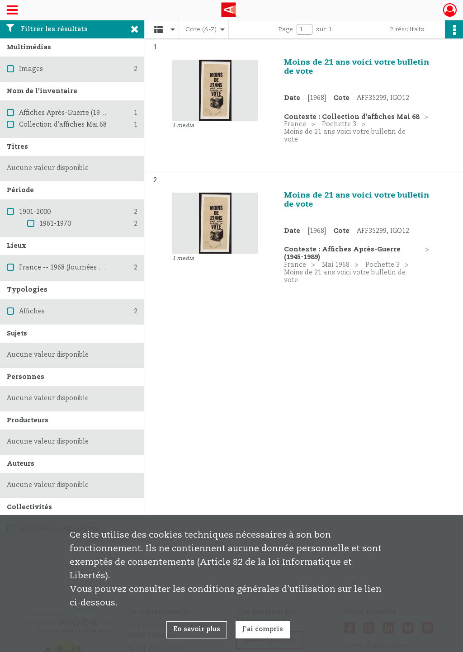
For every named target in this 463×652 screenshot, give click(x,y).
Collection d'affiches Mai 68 (63, 125)
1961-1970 (55, 224)
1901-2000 (35, 212)
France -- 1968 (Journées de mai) (70, 268)
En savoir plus (196, 629)
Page (285, 29)
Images (31, 69)
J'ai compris (262, 629)
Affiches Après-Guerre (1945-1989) (72, 113)
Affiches (32, 311)
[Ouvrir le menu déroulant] (12, 10)
